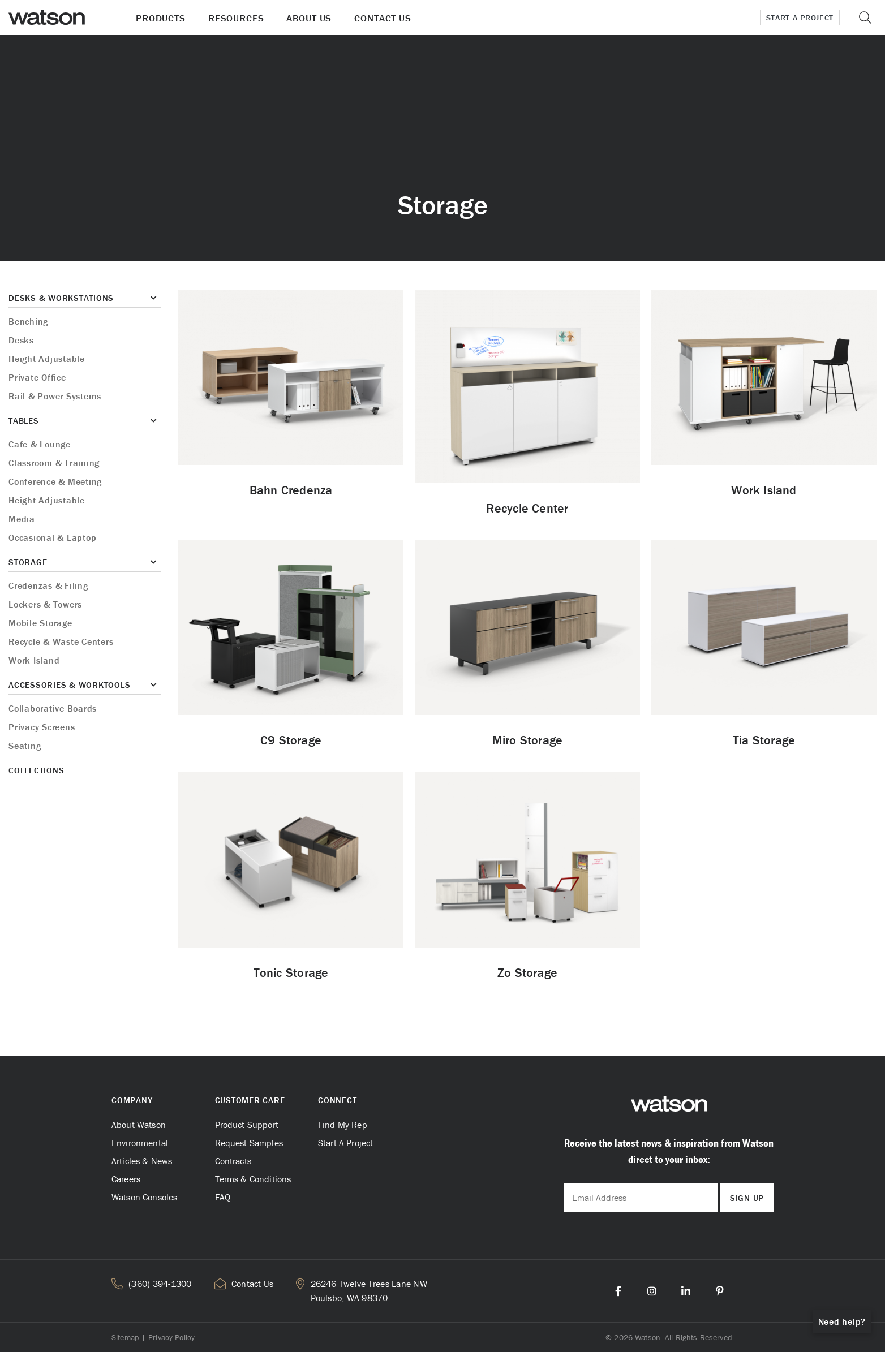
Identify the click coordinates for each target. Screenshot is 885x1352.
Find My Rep (342, 1124)
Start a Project (800, 17)
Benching (28, 321)
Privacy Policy (171, 1337)
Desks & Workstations (61, 297)
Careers (125, 1179)
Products (161, 18)
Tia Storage (764, 740)
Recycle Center (527, 508)
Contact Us (382, 18)
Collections (36, 770)
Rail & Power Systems (54, 396)
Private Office (37, 377)
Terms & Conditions (253, 1179)
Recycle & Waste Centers (60, 641)
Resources (236, 18)
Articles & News (141, 1160)
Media (21, 519)
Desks (21, 340)
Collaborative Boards (52, 708)
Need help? (842, 1321)
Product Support (246, 1124)
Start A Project (345, 1142)
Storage (27, 562)
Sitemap (125, 1337)
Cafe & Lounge (39, 444)
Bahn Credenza (291, 490)
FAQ (222, 1197)
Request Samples (249, 1142)
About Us (309, 18)
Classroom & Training (54, 463)
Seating (24, 745)
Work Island (33, 660)
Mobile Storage (40, 623)
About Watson (138, 1124)
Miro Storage (527, 740)
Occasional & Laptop (52, 537)
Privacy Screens (41, 727)
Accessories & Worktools (69, 684)
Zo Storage (527, 972)
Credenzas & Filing (48, 585)
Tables (23, 420)
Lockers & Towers (45, 604)
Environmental (139, 1142)
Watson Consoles (144, 1197)
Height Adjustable (46, 359)
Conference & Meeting (55, 481)
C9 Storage (290, 740)
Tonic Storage (291, 972)
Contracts (233, 1160)
